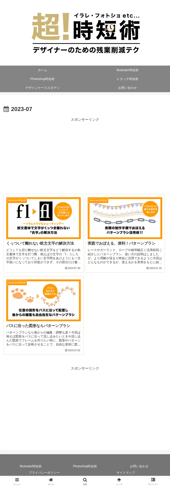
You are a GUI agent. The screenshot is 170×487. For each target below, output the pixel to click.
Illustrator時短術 (31, 466)
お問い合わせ (139, 466)
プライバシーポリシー (44, 472)
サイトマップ (125, 472)
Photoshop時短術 (85, 466)
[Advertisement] (85, 154)
